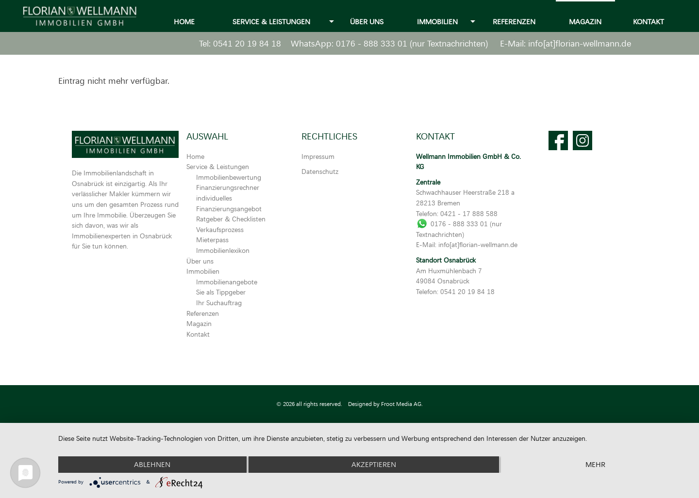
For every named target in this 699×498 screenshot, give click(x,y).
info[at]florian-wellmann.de (579, 43)
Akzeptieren (373, 464)
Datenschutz (319, 171)
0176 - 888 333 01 (371, 43)
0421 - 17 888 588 (469, 213)
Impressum (317, 156)
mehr (595, 464)
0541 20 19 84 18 (247, 43)
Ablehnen (152, 464)
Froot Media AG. (402, 403)
